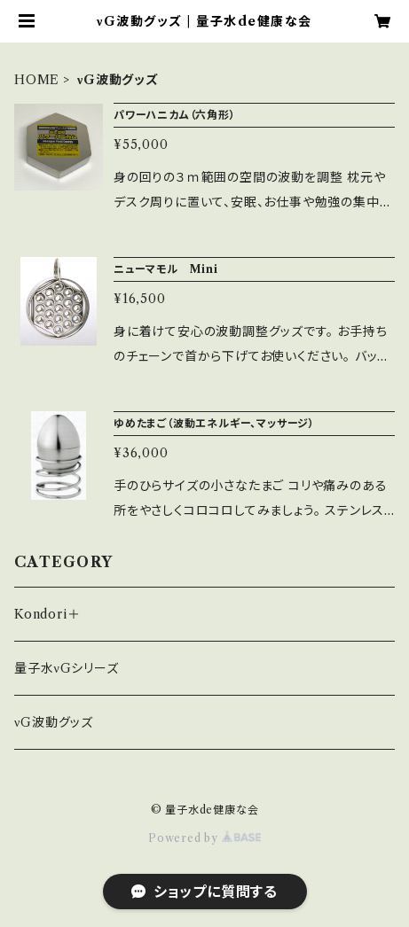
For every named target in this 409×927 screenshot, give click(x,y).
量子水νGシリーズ (66, 668)
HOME (36, 80)
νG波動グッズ (53, 722)
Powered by (204, 838)
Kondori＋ (47, 614)
